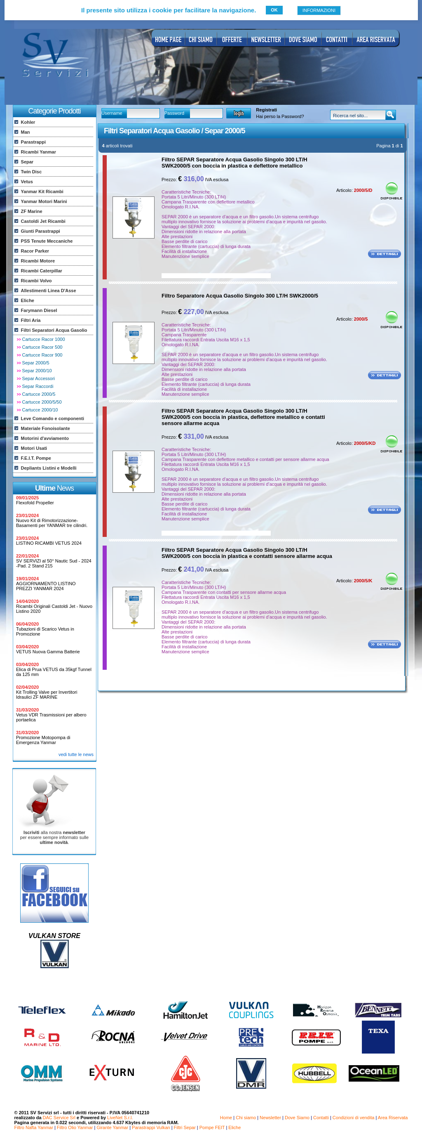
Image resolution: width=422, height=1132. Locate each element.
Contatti (321, 1117)
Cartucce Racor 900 (42, 354)
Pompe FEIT (212, 1127)
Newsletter (270, 1117)
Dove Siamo (297, 1117)
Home (226, 1117)
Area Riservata (393, 1117)
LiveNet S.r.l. (120, 1117)
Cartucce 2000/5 (39, 394)
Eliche (234, 1127)
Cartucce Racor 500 (42, 347)
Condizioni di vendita (354, 1117)
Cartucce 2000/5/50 (42, 401)
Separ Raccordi (38, 386)
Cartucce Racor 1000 (43, 339)
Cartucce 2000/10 (40, 409)
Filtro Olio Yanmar (75, 1127)
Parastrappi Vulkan (151, 1127)
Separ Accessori (38, 378)
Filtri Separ (185, 1127)
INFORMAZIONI (318, 10)
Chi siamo (246, 1117)
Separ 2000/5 (35, 362)
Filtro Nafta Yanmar (33, 1127)
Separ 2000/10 (37, 370)
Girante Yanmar (112, 1127)
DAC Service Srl (59, 1117)
